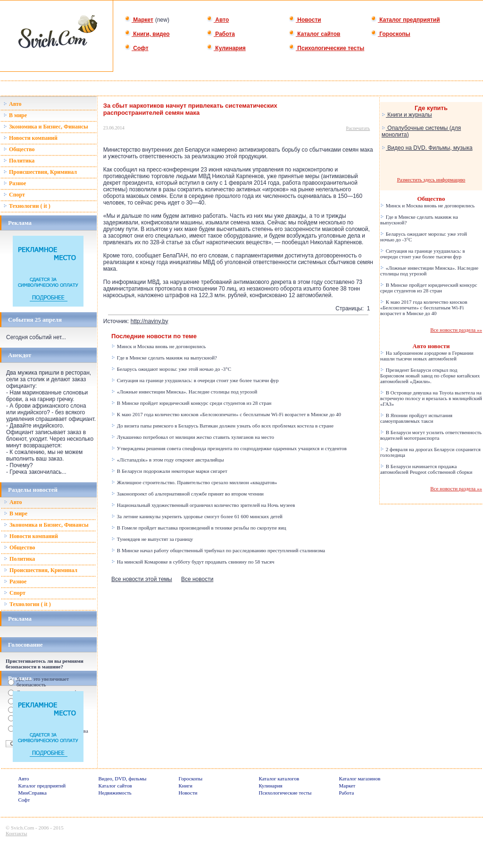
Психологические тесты (326, 48)
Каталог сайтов (314, 34)
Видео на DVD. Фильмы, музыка (427, 148)
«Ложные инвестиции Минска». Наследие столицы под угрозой (184, 391)
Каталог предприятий (405, 20)
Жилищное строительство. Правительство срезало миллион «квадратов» (194, 482)
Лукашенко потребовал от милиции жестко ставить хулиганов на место (192, 437)
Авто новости (431, 346)
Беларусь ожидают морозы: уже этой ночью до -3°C (171, 369)
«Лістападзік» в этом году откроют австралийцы (167, 459)
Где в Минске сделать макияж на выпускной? (164, 357)
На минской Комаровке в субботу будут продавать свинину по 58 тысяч (192, 562)
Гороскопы (390, 34)
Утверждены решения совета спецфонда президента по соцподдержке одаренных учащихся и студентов (229, 448)
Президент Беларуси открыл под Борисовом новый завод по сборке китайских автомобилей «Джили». (430, 375)
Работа (221, 34)
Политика (18, 160)
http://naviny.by (149, 321)
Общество (19, 149)
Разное (14, 183)
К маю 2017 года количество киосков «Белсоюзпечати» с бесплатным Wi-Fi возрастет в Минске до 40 (226, 414)
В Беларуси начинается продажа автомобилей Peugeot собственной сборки (426, 469)
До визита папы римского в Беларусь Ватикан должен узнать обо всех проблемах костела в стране (222, 425)
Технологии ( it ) (26, 206)
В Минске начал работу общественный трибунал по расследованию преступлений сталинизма (218, 550)
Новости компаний (30, 138)
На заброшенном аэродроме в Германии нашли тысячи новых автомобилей (427, 355)
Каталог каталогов (279, 778)
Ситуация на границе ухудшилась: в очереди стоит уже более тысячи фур (195, 380)
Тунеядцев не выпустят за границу (152, 539)
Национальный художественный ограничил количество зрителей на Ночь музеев (203, 505)
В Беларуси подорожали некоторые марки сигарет (169, 471)
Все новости (197, 579)
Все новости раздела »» (456, 330)
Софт (137, 48)
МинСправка (32, 793)
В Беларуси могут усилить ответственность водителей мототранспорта (431, 435)
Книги (186, 785)
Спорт (14, 194)
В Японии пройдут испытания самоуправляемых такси (416, 418)
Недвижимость (115, 793)
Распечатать (358, 128)
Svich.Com (22, 827)
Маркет (139, 20)
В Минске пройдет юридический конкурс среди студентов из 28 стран (191, 403)
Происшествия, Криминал (40, 172)
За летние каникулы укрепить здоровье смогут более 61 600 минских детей (197, 516)
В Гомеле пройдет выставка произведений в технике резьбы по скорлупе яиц (198, 527)
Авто (218, 20)
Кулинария (226, 48)
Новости (305, 20)
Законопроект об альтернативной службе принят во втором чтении (187, 493)
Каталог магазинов (360, 778)
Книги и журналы (407, 114)
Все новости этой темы (141, 579)
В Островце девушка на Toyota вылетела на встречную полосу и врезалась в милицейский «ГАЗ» (431, 398)
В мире (15, 115)
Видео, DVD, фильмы (123, 778)
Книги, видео (147, 34)
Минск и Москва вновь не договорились (158, 346)
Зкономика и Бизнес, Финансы (45, 126)
